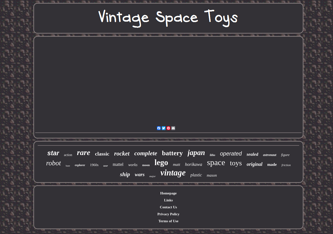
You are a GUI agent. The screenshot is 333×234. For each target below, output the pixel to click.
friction (286, 165)
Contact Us (168, 207)
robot (53, 163)
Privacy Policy (168, 214)
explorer (80, 165)
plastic (196, 175)
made (272, 164)
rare (83, 152)
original (254, 164)
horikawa (193, 164)
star (53, 153)
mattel (118, 164)
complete (145, 153)
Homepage (168, 193)
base (68, 165)
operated (231, 153)
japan (196, 152)
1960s (94, 165)
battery (172, 153)
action (68, 155)
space (216, 162)
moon (146, 165)
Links (168, 200)
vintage (173, 172)
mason (212, 175)
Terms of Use (168, 221)
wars (140, 174)
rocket (122, 153)
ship (125, 174)
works (132, 165)
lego (161, 162)
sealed (252, 154)
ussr (105, 165)
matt (176, 164)
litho (212, 155)
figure (285, 155)
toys (236, 163)
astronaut (269, 155)
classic (102, 154)
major (152, 176)
